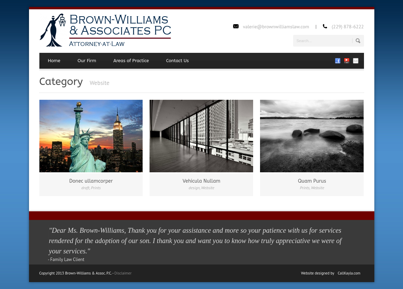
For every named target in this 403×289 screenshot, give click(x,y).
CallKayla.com (349, 273)
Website (207, 187)
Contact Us (177, 60)
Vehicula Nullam (201, 181)
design (194, 187)
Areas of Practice (131, 60)
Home (54, 60)
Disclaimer (123, 273)
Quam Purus (312, 181)
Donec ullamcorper (91, 181)
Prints (95, 187)
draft (85, 187)
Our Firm (87, 60)
